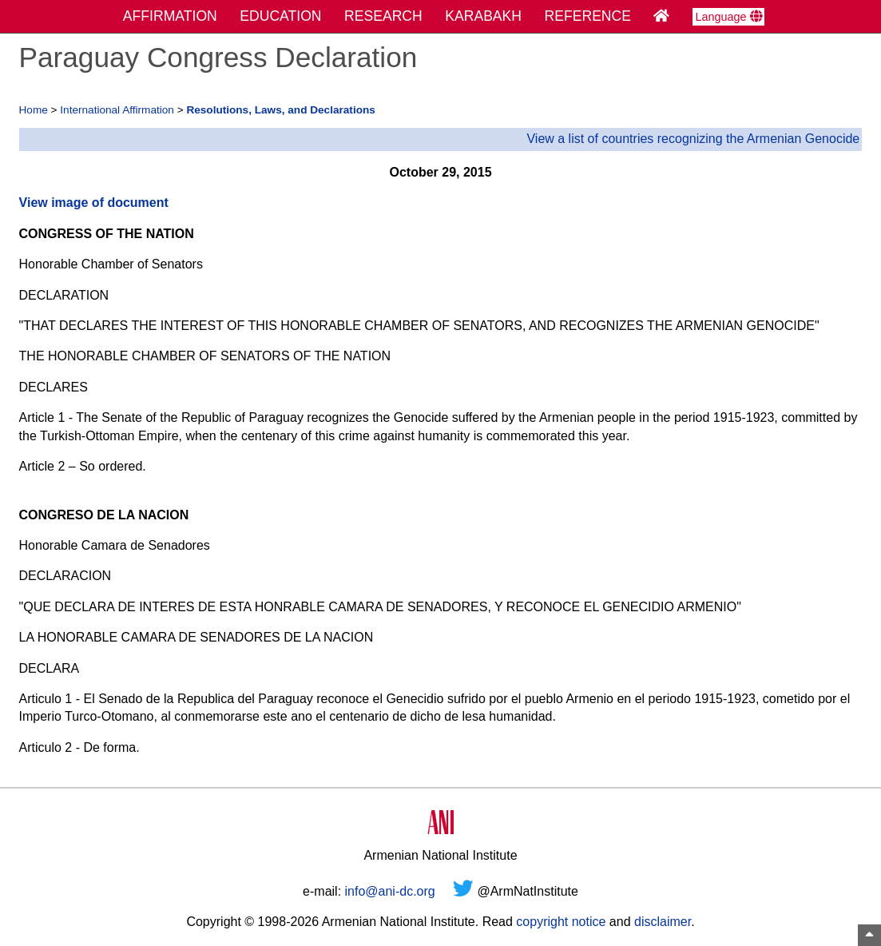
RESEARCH (383, 16)
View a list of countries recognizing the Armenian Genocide (692, 138)
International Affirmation (117, 110)
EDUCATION (280, 16)
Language (729, 16)
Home (33, 110)
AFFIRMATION (170, 16)
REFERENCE (588, 16)
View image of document (94, 202)
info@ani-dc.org (390, 891)
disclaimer (662, 921)
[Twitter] (463, 891)
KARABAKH (483, 16)
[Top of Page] (869, 935)
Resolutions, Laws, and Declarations (280, 110)
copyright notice (560, 921)
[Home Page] (661, 16)
